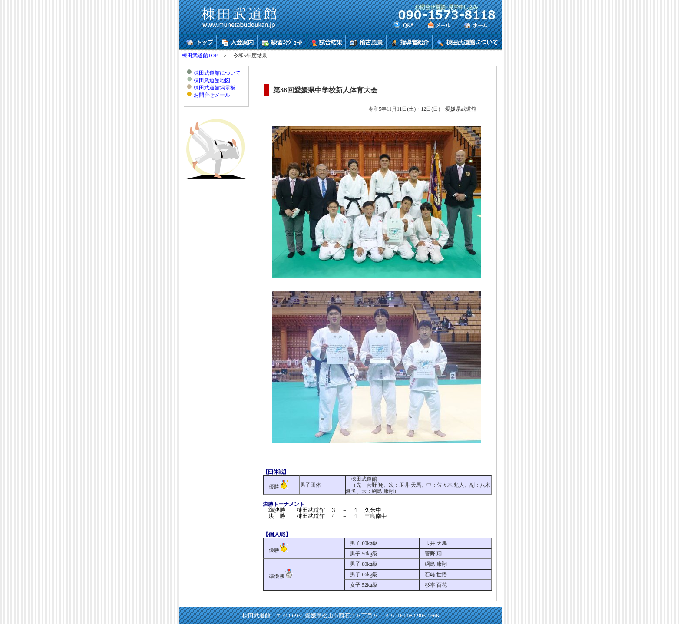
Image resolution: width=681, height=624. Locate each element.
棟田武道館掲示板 (214, 88)
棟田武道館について (217, 73)
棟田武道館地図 (212, 80)
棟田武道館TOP (200, 56)
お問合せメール (212, 95)
